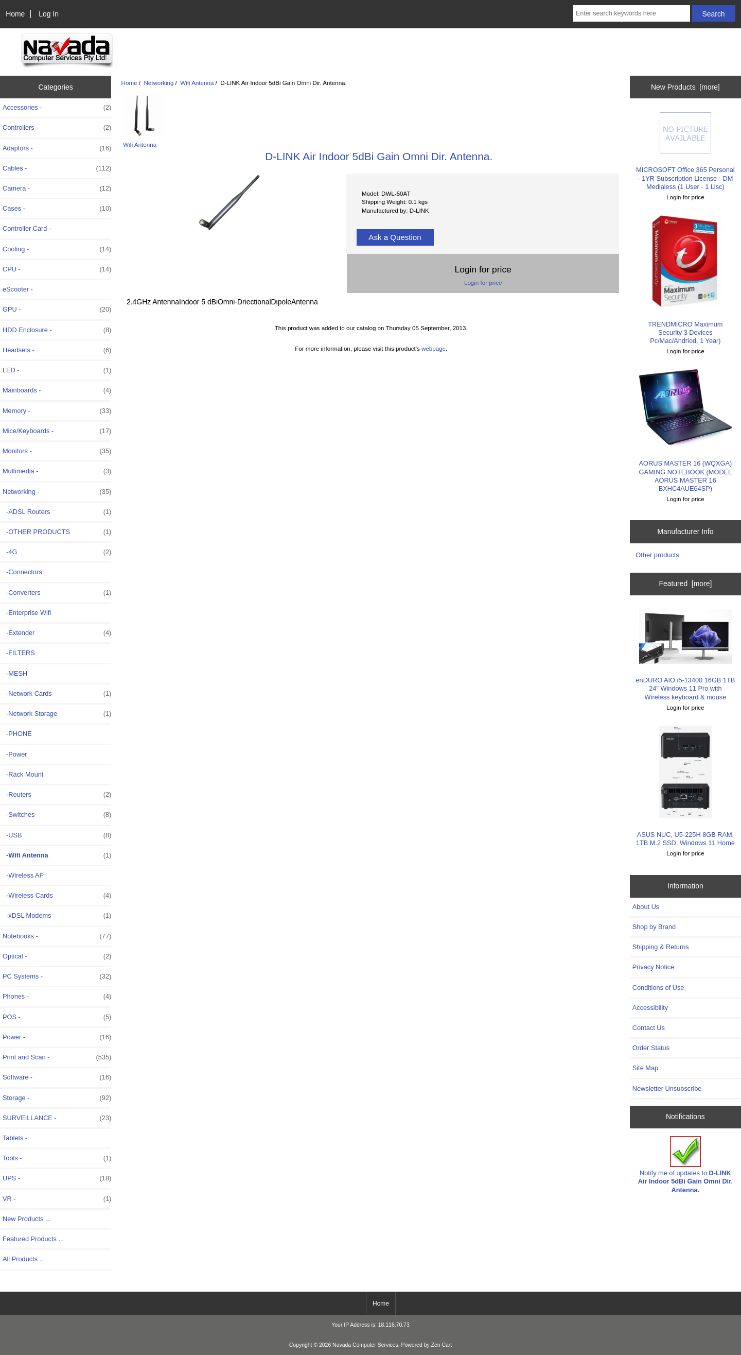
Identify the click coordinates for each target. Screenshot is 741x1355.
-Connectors (22, 572)
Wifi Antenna (197, 82)
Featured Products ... (33, 1239)
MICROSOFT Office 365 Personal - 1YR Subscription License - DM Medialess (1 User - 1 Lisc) (685, 151)
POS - (57, 1017)
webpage (433, 348)
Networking (158, 82)
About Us (645, 907)
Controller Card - (27, 228)
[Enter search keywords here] (631, 13)
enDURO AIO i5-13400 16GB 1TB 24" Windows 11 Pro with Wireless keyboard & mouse (685, 655)
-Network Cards (57, 694)
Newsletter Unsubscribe (667, 1088)
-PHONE (17, 733)
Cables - (57, 168)
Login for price (483, 282)
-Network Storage (57, 714)
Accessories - (57, 108)
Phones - (57, 996)
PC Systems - (57, 976)
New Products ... (27, 1219)
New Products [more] (685, 87)
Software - (57, 1077)
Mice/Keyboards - (57, 431)
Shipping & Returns (660, 947)
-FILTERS (19, 653)
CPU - (57, 269)
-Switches (57, 815)
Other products (657, 555)
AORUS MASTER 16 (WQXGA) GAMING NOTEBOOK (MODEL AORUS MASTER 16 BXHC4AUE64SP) (685, 430)
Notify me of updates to (685, 1165)
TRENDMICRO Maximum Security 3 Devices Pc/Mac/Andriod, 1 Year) (685, 280)
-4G (57, 552)
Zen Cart (441, 1345)
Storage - (57, 1098)
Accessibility (650, 1007)
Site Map (645, 1068)
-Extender (57, 633)
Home (15, 14)
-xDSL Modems (57, 916)
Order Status (650, 1048)
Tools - (57, 1158)
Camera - (57, 188)
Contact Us (648, 1028)
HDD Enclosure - (57, 330)
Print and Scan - (57, 1057)
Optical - (57, 956)
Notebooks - (57, 936)
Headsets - (57, 350)
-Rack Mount (23, 774)
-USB (57, 835)
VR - (57, 1199)
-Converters (57, 593)
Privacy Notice (653, 967)
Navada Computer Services (365, 1345)
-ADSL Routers (57, 512)
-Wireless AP (23, 875)
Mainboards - (57, 390)
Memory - (57, 411)
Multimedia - (57, 471)
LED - (57, 370)
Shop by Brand (654, 927)
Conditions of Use (658, 987)
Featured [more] (685, 583)
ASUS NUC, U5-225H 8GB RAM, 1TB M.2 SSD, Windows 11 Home (685, 786)
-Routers (57, 795)
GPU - (57, 309)
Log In (49, 14)
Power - (57, 1037)
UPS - (57, 1178)
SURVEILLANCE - (57, 1118)
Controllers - (57, 128)
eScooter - (18, 289)
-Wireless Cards (57, 895)
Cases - (57, 208)
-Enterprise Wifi (27, 612)
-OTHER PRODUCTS (57, 532)
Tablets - (15, 1138)
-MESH (15, 673)
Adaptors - (57, 148)
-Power (15, 754)
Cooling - (57, 249)
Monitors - (57, 451)
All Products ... (24, 1259)
